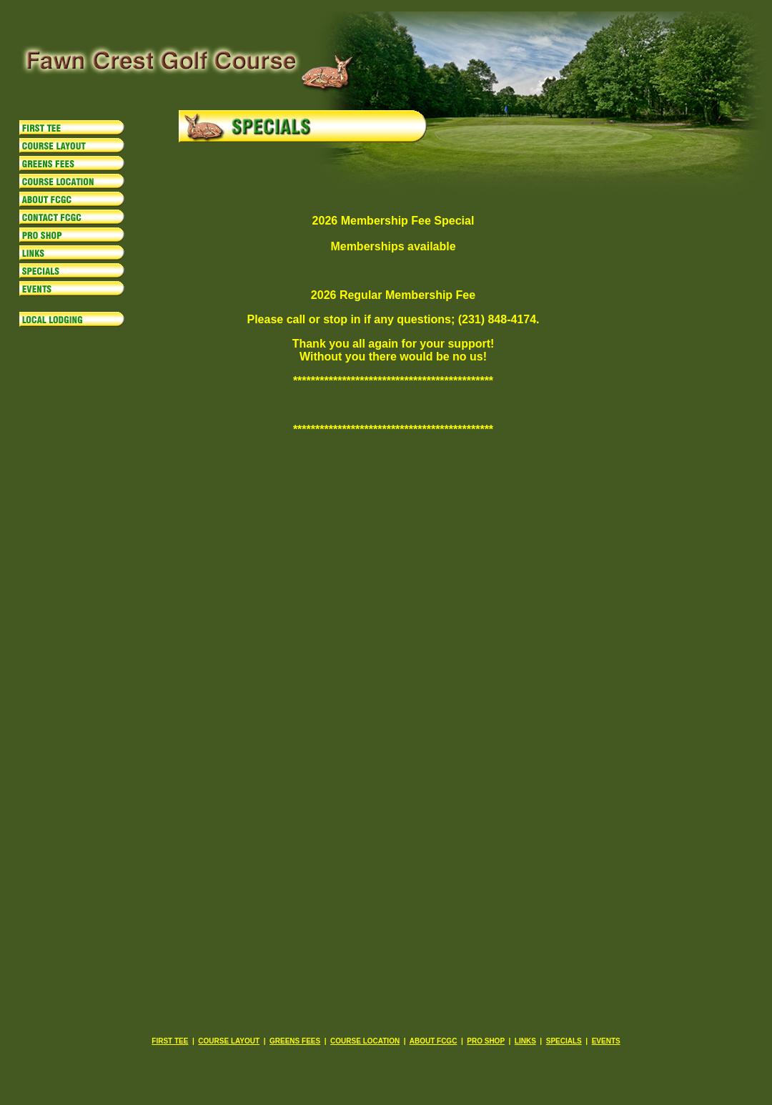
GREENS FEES (294, 1041)
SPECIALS (564, 1041)
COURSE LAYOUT (228, 1041)
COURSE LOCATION (365, 1041)
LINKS (525, 1041)
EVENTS (606, 1041)
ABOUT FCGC (433, 1041)
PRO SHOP (486, 1041)
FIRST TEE (170, 1041)
